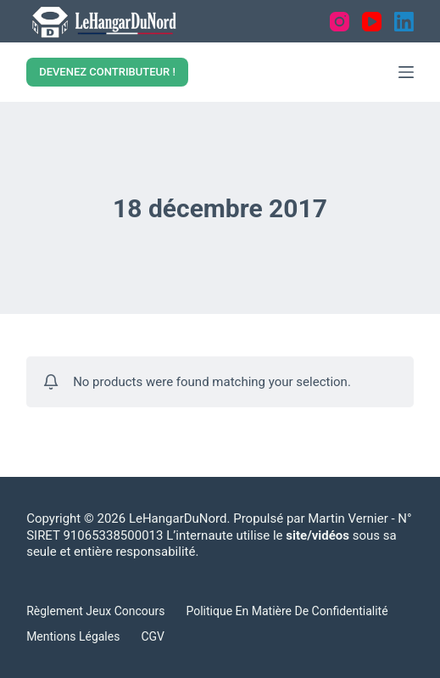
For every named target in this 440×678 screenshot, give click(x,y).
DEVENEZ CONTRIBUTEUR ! (107, 71)
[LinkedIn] (404, 21)
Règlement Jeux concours (95, 611)
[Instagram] (339, 21)
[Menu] (406, 72)
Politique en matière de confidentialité (286, 611)
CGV (152, 636)
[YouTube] (372, 21)
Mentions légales (73, 636)
